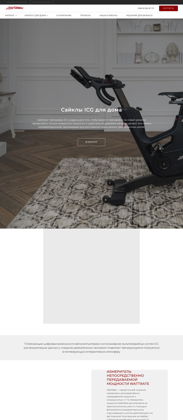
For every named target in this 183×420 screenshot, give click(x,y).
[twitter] (125, 8)
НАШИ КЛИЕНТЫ (108, 15)
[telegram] (131, 8)
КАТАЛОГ (10, 15)
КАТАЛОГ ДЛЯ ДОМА (36, 15)
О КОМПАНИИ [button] (63, 15)
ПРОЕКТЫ (85, 15)
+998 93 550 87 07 (145, 8)
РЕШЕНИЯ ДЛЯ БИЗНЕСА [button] (139, 15)
